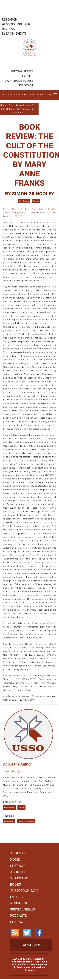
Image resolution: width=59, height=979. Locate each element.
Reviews (36, 201)
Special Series (22, 909)
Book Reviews (24, 201)
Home (3, 105)
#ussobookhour (24, 891)
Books (15, 884)
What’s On (19, 878)
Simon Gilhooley (33, 193)
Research (18, 903)
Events (16, 897)
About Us (18, 853)
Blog (11, 105)
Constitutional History (26, 821)
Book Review (9, 821)
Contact (17, 866)
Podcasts (18, 915)
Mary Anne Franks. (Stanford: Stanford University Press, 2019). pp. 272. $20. (29, 213)
